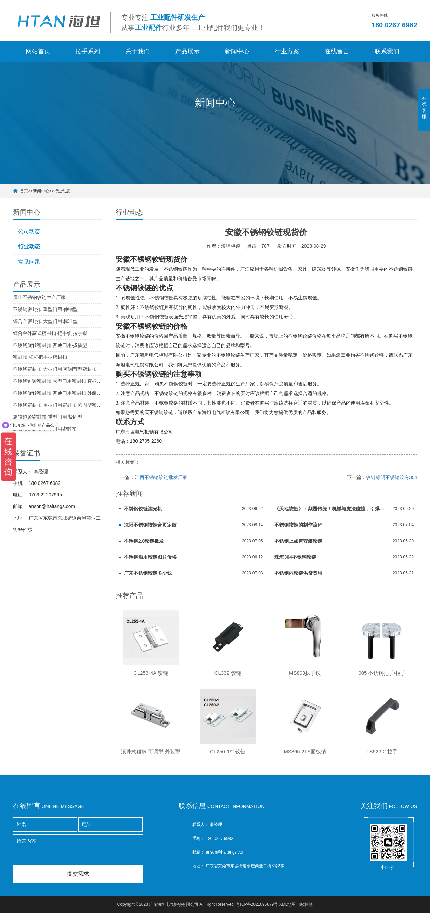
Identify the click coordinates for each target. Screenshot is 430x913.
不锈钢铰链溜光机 (143, 509)
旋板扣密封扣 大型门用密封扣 (45, 429)
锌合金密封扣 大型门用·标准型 (45, 321)
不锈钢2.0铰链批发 (144, 541)
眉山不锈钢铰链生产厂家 (39, 297)
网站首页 (38, 51)
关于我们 (137, 51)
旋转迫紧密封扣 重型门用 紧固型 (48, 417)
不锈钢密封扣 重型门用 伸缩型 (45, 309)
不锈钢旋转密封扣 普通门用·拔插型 (50, 345)
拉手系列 (87, 51)
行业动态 (62, 191)
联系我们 (387, 51)
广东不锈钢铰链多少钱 (148, 573)
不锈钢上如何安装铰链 (298, 541)
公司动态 (29, 231)
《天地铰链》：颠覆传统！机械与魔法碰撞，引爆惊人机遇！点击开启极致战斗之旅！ (331, 509)
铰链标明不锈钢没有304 (391, 477)
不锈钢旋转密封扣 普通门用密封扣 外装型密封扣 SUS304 (57, 393)
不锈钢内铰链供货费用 (298, 573)
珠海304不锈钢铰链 (295, 557)
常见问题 (29, 262)
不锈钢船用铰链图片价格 (150, 557)
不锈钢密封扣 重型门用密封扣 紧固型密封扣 (57, 405)
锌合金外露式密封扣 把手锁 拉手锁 (50, 333)
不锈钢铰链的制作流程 (298, 525)
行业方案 (287, 51)
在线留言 (337, 51)
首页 (24, 191)
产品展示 (187, 51)
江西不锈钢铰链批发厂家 (161, 477)
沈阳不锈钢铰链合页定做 (150, 525)
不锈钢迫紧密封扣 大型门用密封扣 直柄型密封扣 (57, 381)
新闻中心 (237, 51)
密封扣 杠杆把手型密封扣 (40, 357)
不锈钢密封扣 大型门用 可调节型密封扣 (55, 369)
